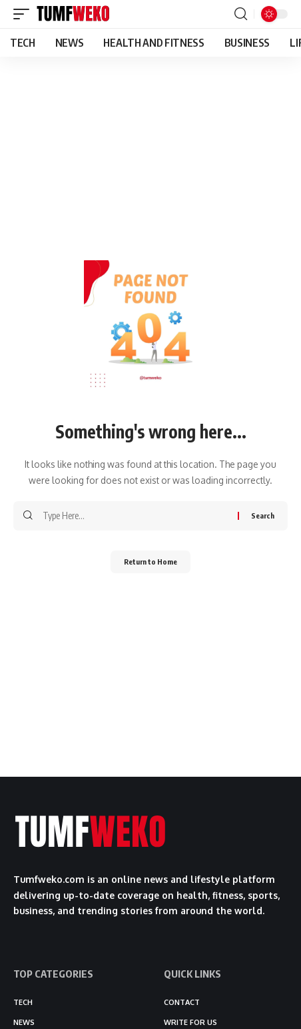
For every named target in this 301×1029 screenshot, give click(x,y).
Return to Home (150, 561)
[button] (24, 14)
